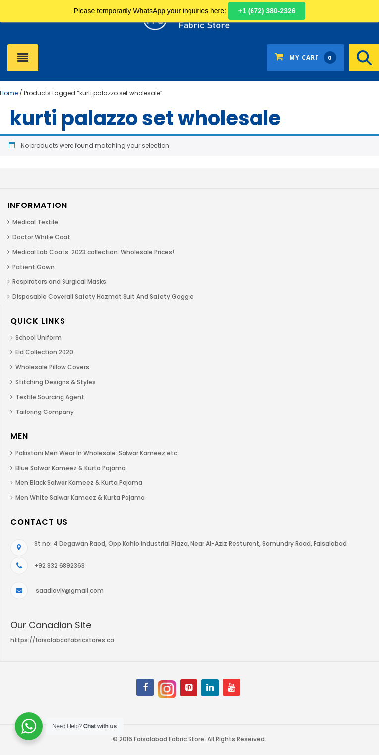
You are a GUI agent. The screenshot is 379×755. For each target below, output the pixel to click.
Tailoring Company (44, 412)
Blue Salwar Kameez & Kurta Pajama (70, 468)
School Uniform (38, 337)
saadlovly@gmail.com (70, 590)
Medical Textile (35, 222)
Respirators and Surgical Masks (59, 281)
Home (9, 93)
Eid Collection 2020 (44, 352)
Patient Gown (33, 267)
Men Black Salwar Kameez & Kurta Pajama (78, 483)
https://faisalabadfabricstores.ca (62, 640)
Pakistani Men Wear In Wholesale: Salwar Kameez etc (96, 453)
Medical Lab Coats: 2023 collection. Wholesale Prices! (93, 252)
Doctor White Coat (41, 237)
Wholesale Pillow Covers (52, 367)
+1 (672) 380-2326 (267, 11)
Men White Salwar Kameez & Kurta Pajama (80, 497)
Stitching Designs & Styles (55, 382)
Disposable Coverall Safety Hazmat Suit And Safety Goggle (103, 296)
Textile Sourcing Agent (49, 397)
